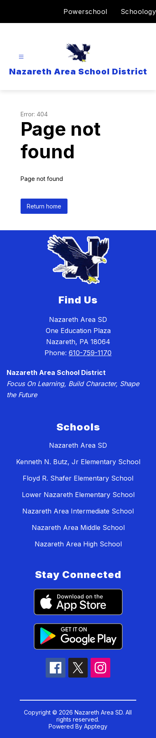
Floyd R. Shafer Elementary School (78, 478)
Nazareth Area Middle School (78, 527)
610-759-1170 (90, 353)
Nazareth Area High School (78, 544)
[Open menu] (21, 57)
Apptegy (95, 726)
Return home (44, 206)
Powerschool (85, 11)
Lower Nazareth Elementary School (78, 494)
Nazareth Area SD (78, 445)
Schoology (138, 11)
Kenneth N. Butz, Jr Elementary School (78, 462)
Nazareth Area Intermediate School (78, 511)
